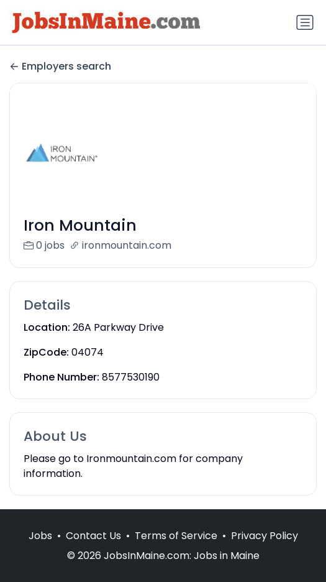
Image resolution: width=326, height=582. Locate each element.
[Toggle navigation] (305, 22)
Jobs (40, 549)
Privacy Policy (264, 549)
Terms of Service (176, 549)
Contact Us (93, 549)
